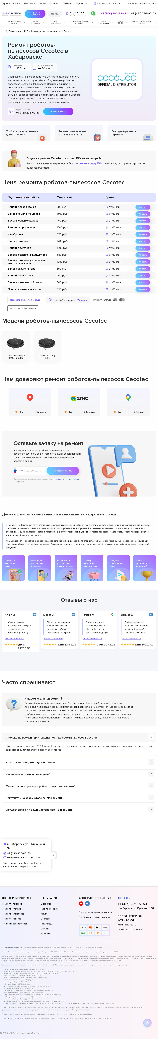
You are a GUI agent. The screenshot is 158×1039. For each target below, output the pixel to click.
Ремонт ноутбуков (11, 908)
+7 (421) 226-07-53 (143, 13)
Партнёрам (81, 3)
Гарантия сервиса (11, 3)
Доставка (45, 918)
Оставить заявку (58, 111)
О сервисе (46, 903)
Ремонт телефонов (12, 903)
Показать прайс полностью (25, 299)
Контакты (67, 3)
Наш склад (29, 3)
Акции (42, 3)
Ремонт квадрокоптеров (14, 923)
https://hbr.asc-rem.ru (14, 1018)
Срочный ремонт (32, 14)
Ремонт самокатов (11, 918)
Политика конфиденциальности (95, 912)
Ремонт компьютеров (13, 913)
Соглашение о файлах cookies (94, 917)
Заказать (142, 207)
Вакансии (53, 3)
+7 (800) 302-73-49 (113, 13)
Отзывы (45, 928)
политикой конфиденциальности (67, 479)
